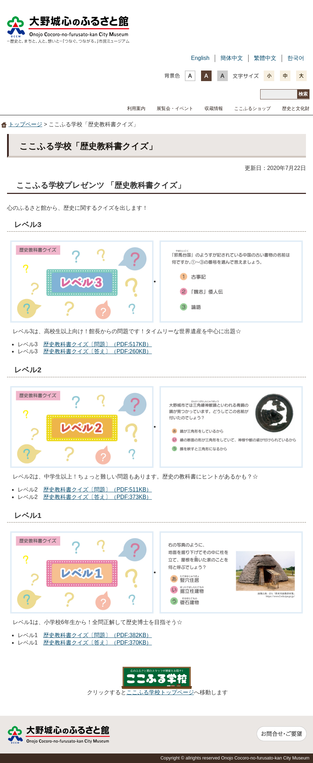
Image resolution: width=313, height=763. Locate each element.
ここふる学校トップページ (160, 692)
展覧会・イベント (175, 108)
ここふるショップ (252, 108)
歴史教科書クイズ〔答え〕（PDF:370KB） (97, 643)
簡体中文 (231, 58)
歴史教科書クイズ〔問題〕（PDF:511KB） (97, 490)
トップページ (25, 124)
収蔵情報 (214, 108)
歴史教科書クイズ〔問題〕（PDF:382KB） (97, 635)
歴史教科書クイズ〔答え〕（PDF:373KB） (97, 497)
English (200, 58)
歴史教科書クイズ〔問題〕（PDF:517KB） (97, 344)
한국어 (295, 58)
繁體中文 (265, 58)
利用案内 (136, 108)
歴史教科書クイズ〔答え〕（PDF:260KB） (97, 351)
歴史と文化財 (295, 108)
